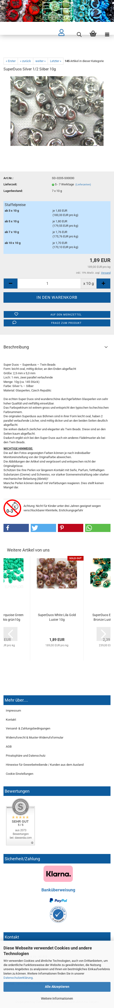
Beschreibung (16, 347)
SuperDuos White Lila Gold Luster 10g (57, 617)
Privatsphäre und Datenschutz (25, 755)
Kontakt (11, 719)
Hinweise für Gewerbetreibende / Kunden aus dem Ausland (45, 764)
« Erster (11, 61)
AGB (9, 746)
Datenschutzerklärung (18, 977)
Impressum (13, 710)
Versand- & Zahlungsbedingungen (28, 728)
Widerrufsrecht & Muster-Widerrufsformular (34, 737)
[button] (16, 528)
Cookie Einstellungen (19, 773)
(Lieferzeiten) (83, 184)
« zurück (25, 61)
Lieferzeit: (10, 184)
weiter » (40, 61)
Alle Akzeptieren (57, 986)
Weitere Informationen (57, 998)
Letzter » (55, 61)
